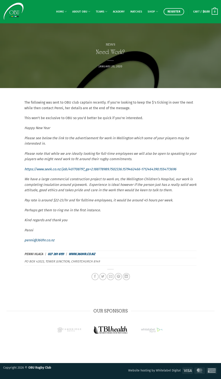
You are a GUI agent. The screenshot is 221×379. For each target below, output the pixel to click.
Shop (153, 11)
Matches (136, 11)
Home (61, 11)
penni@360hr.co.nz (39, 240)
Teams (101, 11)
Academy (119, 11)
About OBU (81, 11)
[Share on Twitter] (102, 276)
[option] (110, 330)
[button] (205, 12)
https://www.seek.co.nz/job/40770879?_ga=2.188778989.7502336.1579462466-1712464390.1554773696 (100, 169)
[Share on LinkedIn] (126, 276)
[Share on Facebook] (95, 276)
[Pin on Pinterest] (118, 276)
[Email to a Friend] (110, 276)
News (110, 44)
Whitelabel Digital (168, 370)
